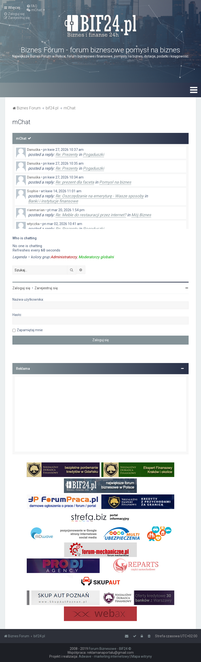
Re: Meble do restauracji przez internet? (90, 214)
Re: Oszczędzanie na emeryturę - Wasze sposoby (99, 196)
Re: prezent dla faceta (74, 182)
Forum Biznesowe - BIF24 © (110, 649)
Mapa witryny (141, 656)
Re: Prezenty (66, 154)
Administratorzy (64, 257)
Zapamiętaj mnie (30, 330)
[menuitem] (31, 6)
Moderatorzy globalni (96, 257)
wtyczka (33, 224)
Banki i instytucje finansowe (53, 201)
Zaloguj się (21, 288)
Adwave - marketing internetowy (104, 656)
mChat (21, 138)
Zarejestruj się (46, 288)
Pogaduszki (93, 154)
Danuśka (33, 150)
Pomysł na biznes (115, 182)
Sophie (32, 191)
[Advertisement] (100, 414)
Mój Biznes (141, 214)
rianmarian (36, 210)
